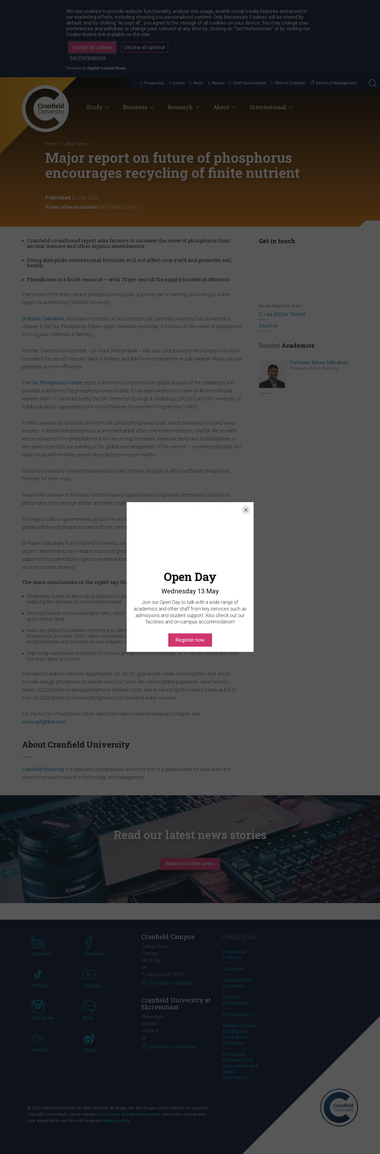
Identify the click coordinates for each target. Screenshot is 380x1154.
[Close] (245, 509)
